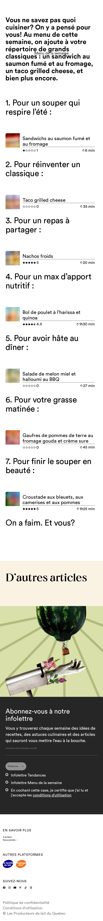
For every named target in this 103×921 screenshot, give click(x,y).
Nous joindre (10, 842)
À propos (7, 839)
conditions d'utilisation (52, 797)
